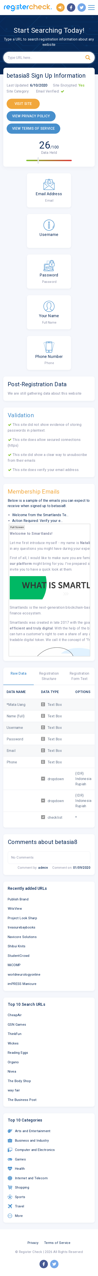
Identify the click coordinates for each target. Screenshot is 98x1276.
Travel (16, 1206)
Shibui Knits (17, 946)
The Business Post (22, 1100)
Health (16, 1168)
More (15, 1216)
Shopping (18, 1187)
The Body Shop (19, 1081)
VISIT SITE (23, 104)
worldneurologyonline (24, 975)
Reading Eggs (18, 1053)
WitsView (15, 909)
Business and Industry (28, 1140)
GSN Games (17, 1025)
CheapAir (15, 1015)
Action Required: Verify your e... (37, 521)
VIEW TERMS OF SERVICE (33, 128)
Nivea (12, 1071)
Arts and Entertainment (29, 1131)
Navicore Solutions (22, 937)
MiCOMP (14, 965)
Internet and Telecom (28, 1178)
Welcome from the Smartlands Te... (40, 515)
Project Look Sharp (22, 918)
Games (17, 1159)
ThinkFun (14, 1034)
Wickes (13, 1043)
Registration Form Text (79, 676)
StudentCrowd (19, 956)
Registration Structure (49, 676)
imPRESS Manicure (22, 984)
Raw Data (18, 673)
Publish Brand (18, 899)
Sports (16, 1197)
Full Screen (17, 527)
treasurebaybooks (21, 927)
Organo (13, 1062)
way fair (14, 1090)
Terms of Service (57, 1243)
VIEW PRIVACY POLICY (31, 116)
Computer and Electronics (31, 1150)
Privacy (33, 1243)
